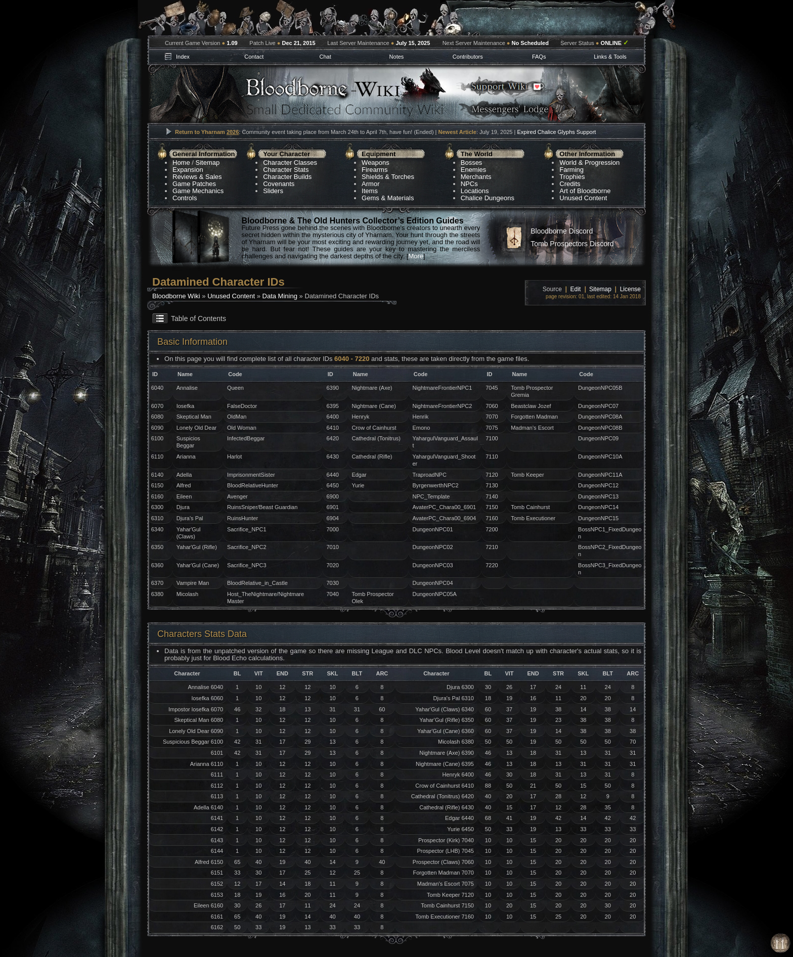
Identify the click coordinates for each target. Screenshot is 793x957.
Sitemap (208, 162)
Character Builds (287, 176)
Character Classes (290, 162)
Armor (370, 184)
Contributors (468, 57)
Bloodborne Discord (562, 231)
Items (370, 191)
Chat (325, 57)
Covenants (278, 184)
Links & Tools (610, 57)
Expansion (187, 169)
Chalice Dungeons (487, 198)
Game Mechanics (198, 191)
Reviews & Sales (197, 176)
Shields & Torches (388, 176)
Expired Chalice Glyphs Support (556, 132)
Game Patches (194, 184)
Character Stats (286, 169)
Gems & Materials (388, 198)
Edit (575, 289)
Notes (396, 57)
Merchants (476, 176)
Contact (253, 57)
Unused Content (583, 198)
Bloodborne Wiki (176, 296)
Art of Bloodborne (584, 191)
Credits (569, 184)
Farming (571, 169)
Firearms (374, 169)
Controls (184, 198)
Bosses (471, 162)
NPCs (469, 184)
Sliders (273, 191)
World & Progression (589, 162)
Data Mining (279, 296)
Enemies (474, 169)
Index (183, 57)
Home (181, 162)
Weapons (375, 162)
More (415, 256)
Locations (475, 191)
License (630, 289)
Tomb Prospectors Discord (572, 244)
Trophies (572, 176)
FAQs (539, 57)
